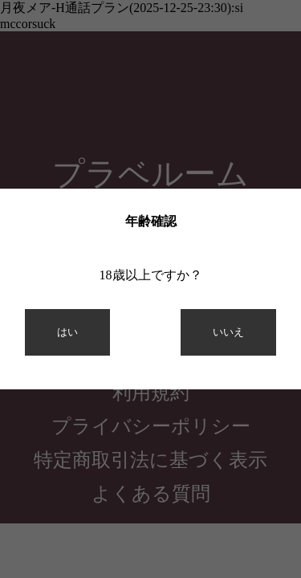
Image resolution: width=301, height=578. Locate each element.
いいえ (228, 332)
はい (67, 332)
